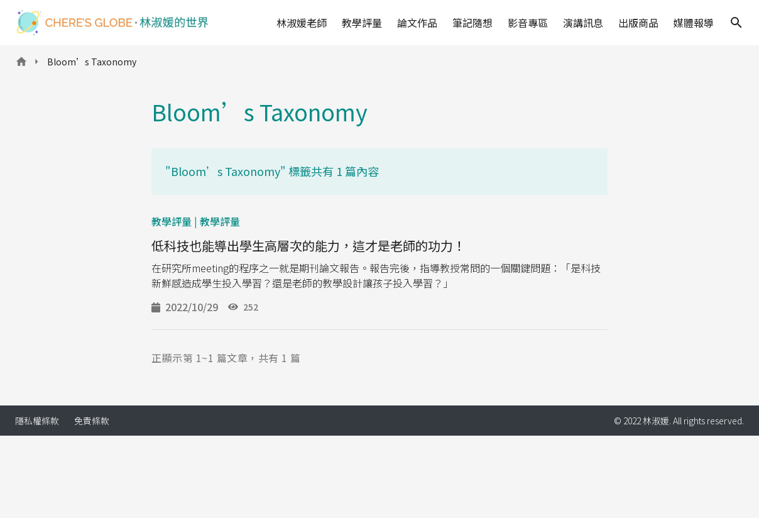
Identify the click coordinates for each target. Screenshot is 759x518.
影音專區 (528, 22)
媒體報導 (694, 22)
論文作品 (417, 22)
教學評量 (362, 22)
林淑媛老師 (301, 22)
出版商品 (638, 22)
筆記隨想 (472, 22)
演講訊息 (583, 22)
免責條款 (91, 420)
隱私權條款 (37, 420)
